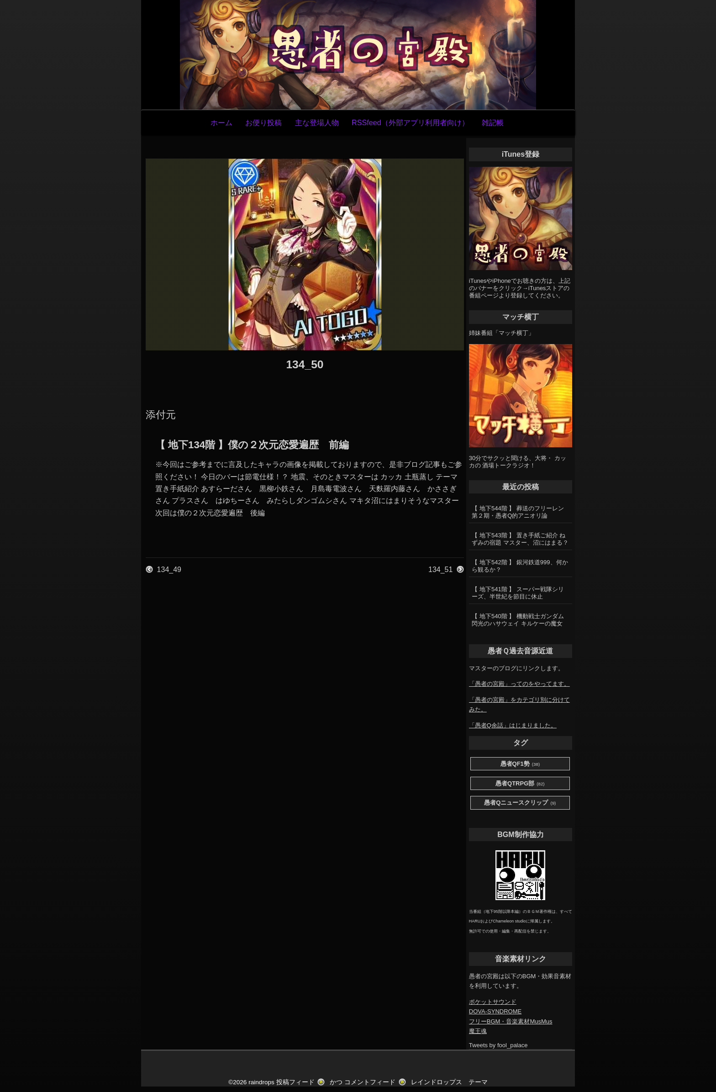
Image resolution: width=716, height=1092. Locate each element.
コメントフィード (369, 1082)
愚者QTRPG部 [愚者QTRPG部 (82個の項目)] (520, 784)
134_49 (169, 569)
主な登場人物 (317, 122)
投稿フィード (295, 1082)
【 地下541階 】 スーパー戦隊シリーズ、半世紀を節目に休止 (518, 593)
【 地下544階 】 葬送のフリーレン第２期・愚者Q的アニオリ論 (518, 512)
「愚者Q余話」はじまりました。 (513, 725)
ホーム (221, 122)
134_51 (440, 569)
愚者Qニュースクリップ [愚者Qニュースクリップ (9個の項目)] (520, 803)
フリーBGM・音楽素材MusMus (511, 1021)
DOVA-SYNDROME (495, 1011)
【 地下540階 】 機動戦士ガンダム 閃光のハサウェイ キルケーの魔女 (518, 620)
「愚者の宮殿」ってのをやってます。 (519, 683)
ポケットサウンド (492, 1001)
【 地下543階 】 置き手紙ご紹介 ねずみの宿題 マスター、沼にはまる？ (520, 539)
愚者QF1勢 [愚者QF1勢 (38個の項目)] (520, 764)
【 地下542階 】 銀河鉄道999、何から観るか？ (520, 566)
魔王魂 (478, 1031)
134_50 (304, 364)
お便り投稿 (263, 122)
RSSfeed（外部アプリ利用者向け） (410, 122)
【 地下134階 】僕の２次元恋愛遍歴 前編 (252, 445)
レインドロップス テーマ (449, 1082)
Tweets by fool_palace (498, 1045)
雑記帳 (493, 122)
